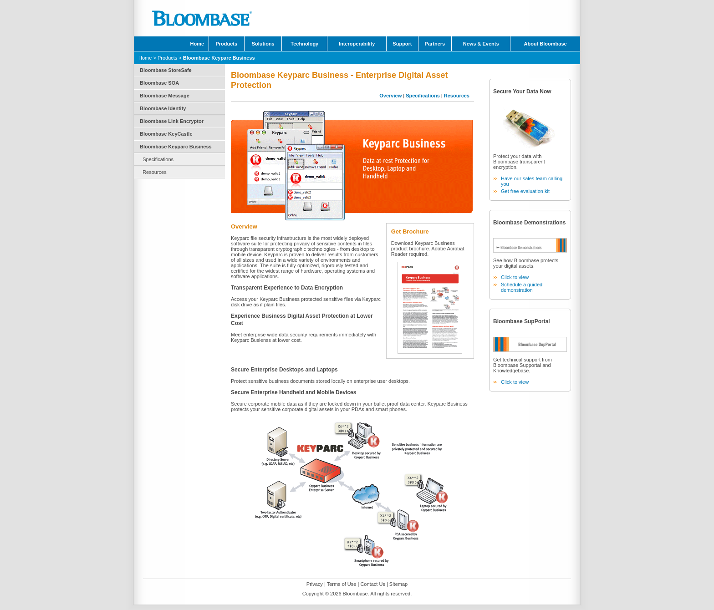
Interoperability (357, 43)
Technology (304, 43)
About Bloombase (545, 43)
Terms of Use (342, 584)
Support (402, 43)
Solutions (263, 43)
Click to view (515, 277)
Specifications (158, 159)
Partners (435, 43)
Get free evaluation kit (525, 191)
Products (226, 43)
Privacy (314, 584)
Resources (155, 172)
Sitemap (398, 584)
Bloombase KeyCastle (166, 134)
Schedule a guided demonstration (521, 287)
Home (197, 43)
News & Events (481, 43)
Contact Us (372, 584)
